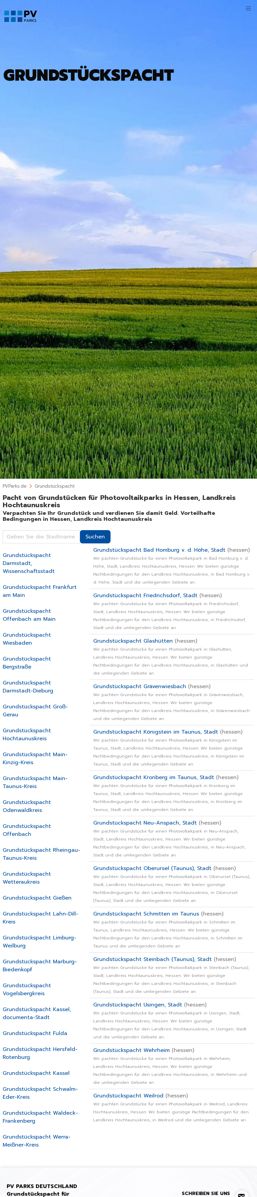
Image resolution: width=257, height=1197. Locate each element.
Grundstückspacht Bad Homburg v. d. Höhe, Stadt (171, 565)
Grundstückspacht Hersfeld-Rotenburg (40, 1053)
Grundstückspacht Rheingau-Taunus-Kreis (41, 854)
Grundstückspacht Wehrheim (170, 1065)
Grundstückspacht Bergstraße (27, 663)
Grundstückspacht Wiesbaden (27, 639)
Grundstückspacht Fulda (35, 1033)
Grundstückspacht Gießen (37, 898)
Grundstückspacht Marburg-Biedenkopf (40, 966)
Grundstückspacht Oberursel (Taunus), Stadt (171, 884)
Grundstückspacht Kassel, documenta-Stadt (37, 1013)
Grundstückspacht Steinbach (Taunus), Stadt (171, 975)
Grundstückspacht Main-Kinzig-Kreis (35, 758)
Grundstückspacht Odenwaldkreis (27, 806)
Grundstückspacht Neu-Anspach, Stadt (169, 838)
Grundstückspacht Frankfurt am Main (40, 591)
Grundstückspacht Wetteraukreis (27, 878)
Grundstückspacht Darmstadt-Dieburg (28, 687)
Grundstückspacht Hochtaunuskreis (27, 735)
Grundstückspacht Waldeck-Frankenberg (40, 1117)
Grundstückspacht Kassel (36, 1073)
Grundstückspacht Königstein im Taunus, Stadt (168, 747)
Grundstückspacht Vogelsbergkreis (27, 990)
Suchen (95, 537)
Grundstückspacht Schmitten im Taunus (167, 929)
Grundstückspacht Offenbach (27, 830)
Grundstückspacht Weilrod (171, 1107)
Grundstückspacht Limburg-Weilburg (39, 942)
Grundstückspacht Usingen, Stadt (169, 1020)
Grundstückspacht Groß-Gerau (35, 711)
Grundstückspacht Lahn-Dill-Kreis (40, 918)
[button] (248, 8)
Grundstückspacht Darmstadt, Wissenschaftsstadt (29, 563)
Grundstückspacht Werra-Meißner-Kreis (37, 1141)
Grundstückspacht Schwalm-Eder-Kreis (40, 1093)
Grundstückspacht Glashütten (170, 656)
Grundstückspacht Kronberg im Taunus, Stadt (168, 793)
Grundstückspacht (55, 486)
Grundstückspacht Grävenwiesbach (171, 702)
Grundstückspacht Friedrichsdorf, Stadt (169, 611)
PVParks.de (15, 486)
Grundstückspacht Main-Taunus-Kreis (35, 782)
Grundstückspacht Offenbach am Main (29, 615)
